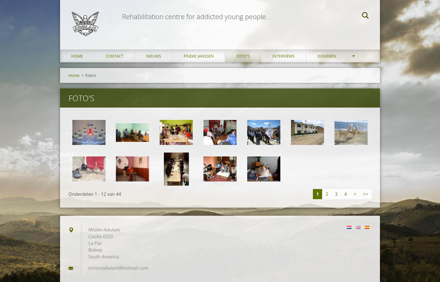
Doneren (326, 56)
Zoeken (365, 16)
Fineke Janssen (199, 56)
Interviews (283, 56)
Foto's (242, 56)
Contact (114, 56)
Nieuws (153, 56)
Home (77, 56)
